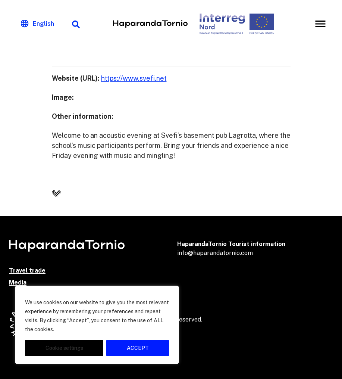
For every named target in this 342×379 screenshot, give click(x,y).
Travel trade (27, 270)
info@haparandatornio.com (215, 253)
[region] (97, 325)
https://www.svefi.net (134, 78)
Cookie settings (64, 348)
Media (17, 282)
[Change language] (37, 24)
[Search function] (75, 24)
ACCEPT (138, 348)
